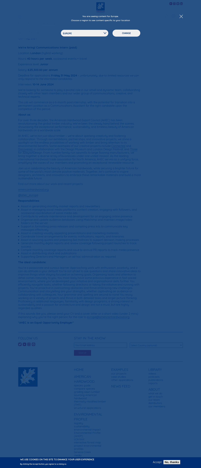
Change (126, 33)
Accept (157, 462)
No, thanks (172, 462)
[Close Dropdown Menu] (181, 17)
